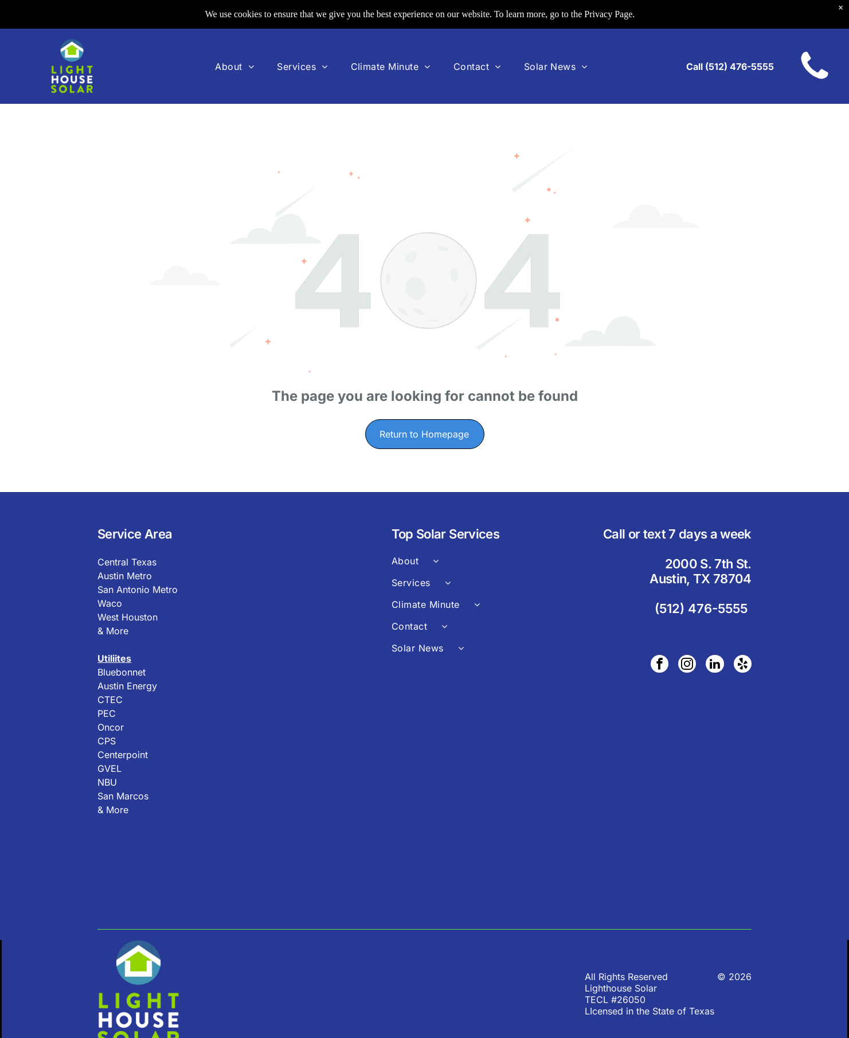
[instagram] (689, 665)
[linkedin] (716, 665)
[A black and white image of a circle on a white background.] (814, 80)
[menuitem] (234, 66)
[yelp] (743, 665)
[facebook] (662, 665)
